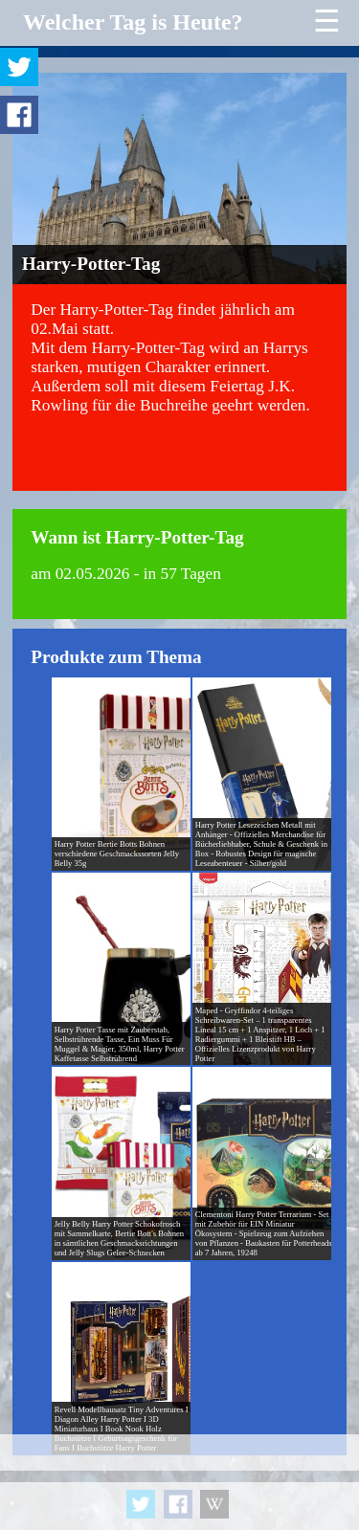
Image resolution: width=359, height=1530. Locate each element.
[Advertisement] (179, 1482)
